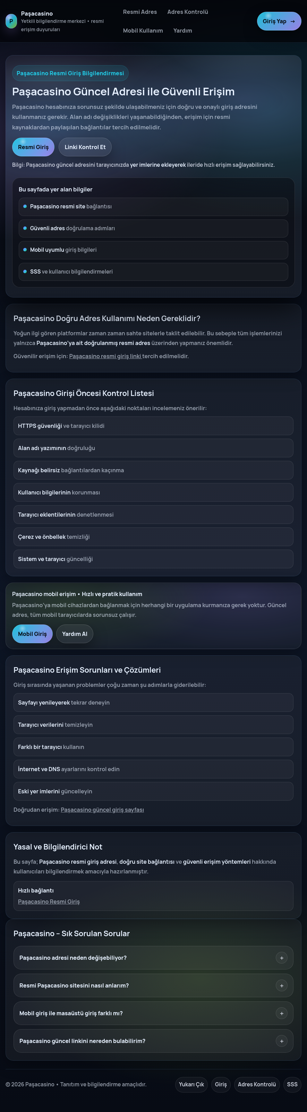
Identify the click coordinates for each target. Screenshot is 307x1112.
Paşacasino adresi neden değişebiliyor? (153, 958)
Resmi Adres (140, 12)
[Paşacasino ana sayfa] (61, 21)
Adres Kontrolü (187, 12)
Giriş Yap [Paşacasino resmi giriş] (279, 21)
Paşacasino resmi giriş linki (105, 356)
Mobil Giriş (32, 634)
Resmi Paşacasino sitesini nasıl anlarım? (153, 985)
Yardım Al (74, 634)
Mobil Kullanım (143, 30)
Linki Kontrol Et (85, 147)
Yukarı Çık (191, 1084)
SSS (292, 1084)
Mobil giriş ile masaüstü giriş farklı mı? (153, 1013)
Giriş (221, 1084)
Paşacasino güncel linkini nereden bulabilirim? (153, 1041)
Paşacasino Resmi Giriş (49, 901)
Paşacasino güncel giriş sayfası (102, 809)
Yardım (182, 30)
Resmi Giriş (33, 147)
